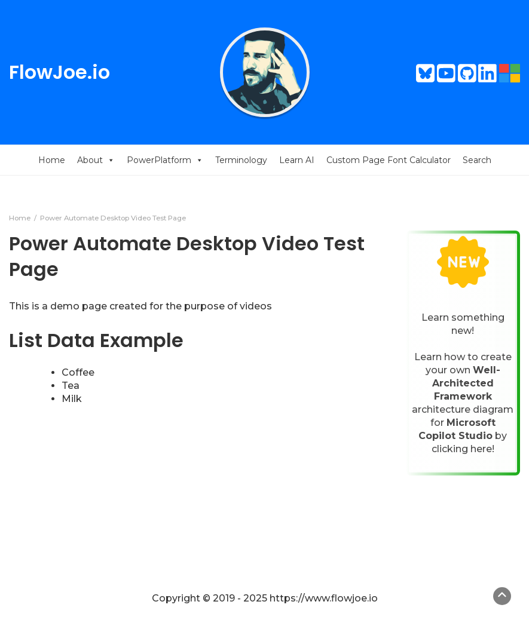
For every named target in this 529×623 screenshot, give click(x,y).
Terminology (241, 160)
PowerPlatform (165, 160)
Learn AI (296, 160)
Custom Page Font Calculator (388, 160)
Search (477, 160)
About (96, 160)
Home (51, 160)
